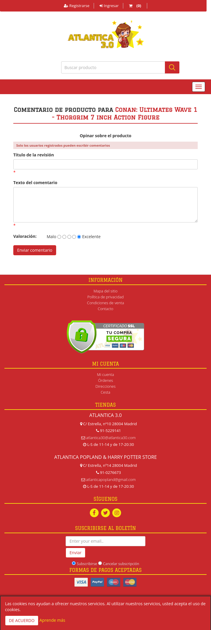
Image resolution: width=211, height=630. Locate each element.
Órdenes (105, 380)
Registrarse (76, 5)
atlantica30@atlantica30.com (111, 437)
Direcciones (105, 386)
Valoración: (25, 236)
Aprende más (52, 620)
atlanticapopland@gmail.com (111, 479)
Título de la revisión (33, 155)
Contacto (105, 308)
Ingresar (109, 5)
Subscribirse (87, 563)
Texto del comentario (35, 182)
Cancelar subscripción (121, 563)
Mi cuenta (105, 374)
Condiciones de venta (105, 302)
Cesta (106, 392)
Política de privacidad (105, 297)
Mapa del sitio (105, 291)
